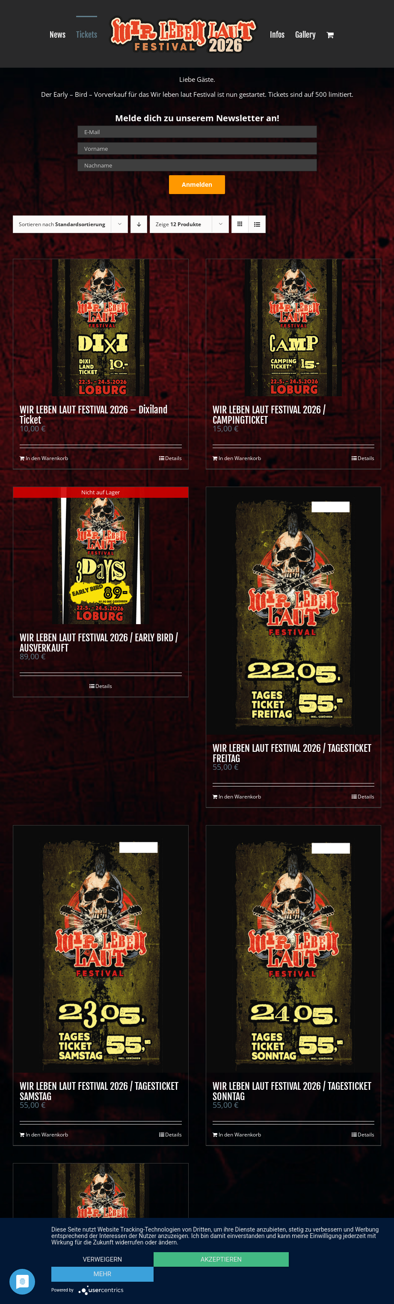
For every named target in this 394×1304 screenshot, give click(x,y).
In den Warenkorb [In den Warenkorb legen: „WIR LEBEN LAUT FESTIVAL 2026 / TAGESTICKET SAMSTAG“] (47, 1134)
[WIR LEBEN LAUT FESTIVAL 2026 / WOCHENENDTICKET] (100, 1232)
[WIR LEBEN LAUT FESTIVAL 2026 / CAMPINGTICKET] (293, 327)
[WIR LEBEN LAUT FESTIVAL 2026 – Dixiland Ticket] (100, 327)
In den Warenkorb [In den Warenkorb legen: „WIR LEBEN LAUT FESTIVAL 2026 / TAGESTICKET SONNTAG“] (240, 1134)
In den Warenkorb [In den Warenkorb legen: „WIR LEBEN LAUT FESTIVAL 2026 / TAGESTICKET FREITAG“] (240, 796)
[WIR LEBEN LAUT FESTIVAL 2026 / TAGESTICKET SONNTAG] (293, 949)
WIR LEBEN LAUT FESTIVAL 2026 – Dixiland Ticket (94, 415)
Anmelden (197, 184)
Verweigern (101, 1274)
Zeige (178, 224)
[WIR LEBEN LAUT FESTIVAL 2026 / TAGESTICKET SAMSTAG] (100, 949)
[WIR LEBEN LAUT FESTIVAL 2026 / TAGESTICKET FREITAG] (293, 611)
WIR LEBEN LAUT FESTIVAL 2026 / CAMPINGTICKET (269, 415)
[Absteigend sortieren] (138, 224)
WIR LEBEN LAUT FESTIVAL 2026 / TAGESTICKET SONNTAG (292, 1091)
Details (173, 458)
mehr (335, 1274)
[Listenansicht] (257, 224)
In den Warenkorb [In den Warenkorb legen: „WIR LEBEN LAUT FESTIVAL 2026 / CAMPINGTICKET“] (240, 458)
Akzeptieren (218, 1274)
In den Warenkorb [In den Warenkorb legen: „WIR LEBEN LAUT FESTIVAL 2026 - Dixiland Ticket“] (47, 458)
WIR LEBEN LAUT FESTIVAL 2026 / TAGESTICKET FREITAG (292, 753)
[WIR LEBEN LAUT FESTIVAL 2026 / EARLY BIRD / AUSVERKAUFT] (100, 555)
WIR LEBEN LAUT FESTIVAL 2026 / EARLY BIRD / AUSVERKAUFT (99, 643)
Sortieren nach (62, 224)
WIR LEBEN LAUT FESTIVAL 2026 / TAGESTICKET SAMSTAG (99, 1091)
